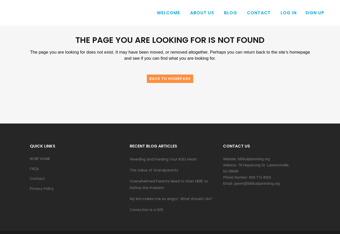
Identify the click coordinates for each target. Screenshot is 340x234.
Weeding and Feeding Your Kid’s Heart (163, 159)
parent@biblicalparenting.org (257, 183)
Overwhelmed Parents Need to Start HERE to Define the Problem (169, 184)
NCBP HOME (40, 158)
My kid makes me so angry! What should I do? (171, 198)
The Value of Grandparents (154, 170)
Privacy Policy (42, 188)
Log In (289, 13)
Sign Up (314, 13)
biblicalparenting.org (254, 159)
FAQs (34, 168)
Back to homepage (170, 78)
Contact (37, 178)
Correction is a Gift (146, 209)
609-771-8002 (260, 177)
